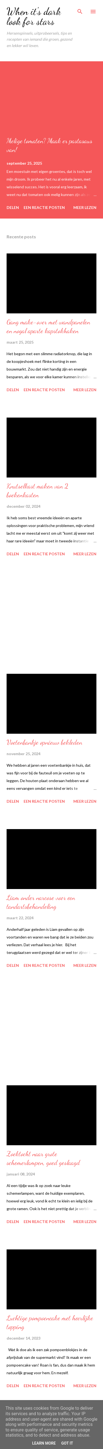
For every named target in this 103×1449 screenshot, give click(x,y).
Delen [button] (13, 207)
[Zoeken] (80, 10)
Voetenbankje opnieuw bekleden (44, 742)
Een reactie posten (44, 207)
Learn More (44, 1443)
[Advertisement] (51, 616)
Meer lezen (84, 207)
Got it (67, 1443)
